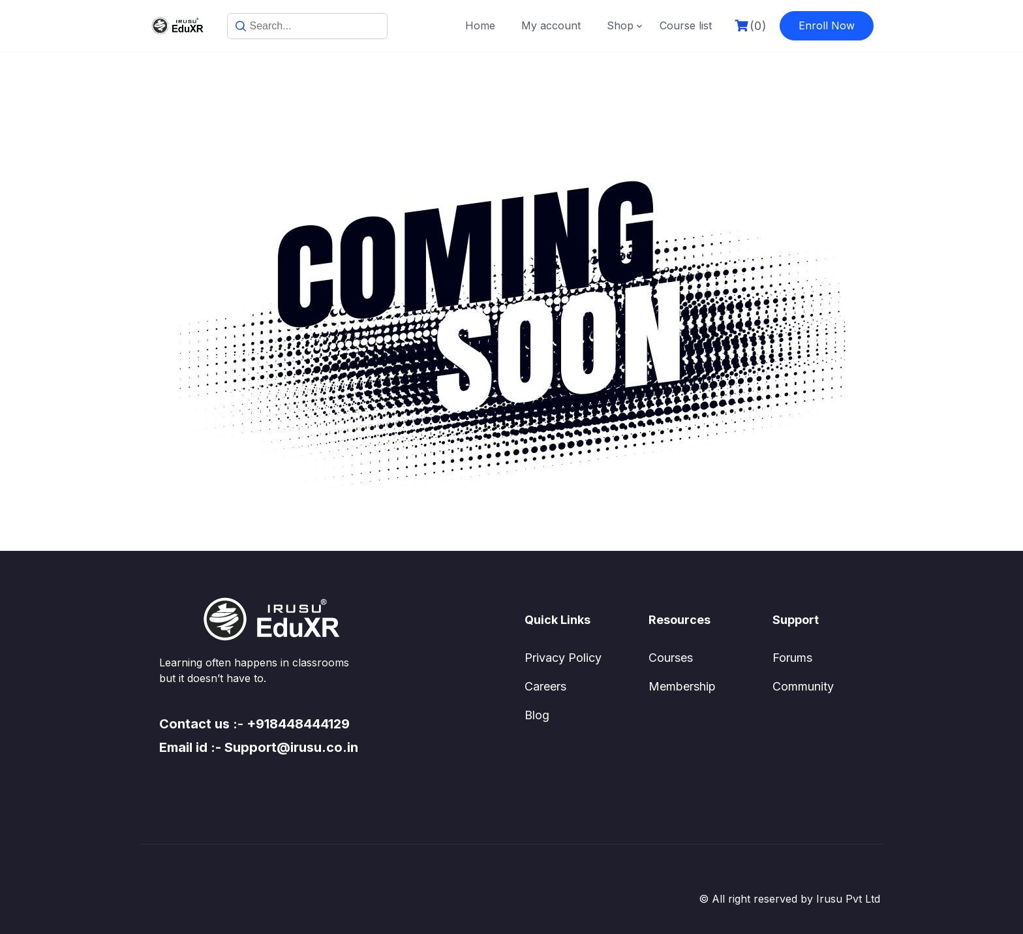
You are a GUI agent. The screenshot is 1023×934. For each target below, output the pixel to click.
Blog (537, 715)
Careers (545, 686)
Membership (682, 686)
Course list (686, 25)
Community (803, 686)
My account (551, 25)
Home (480, 25)
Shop (620, 25)
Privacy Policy (563, 657)
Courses (671, 657)
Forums (792, 657)
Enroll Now (827, 25)
